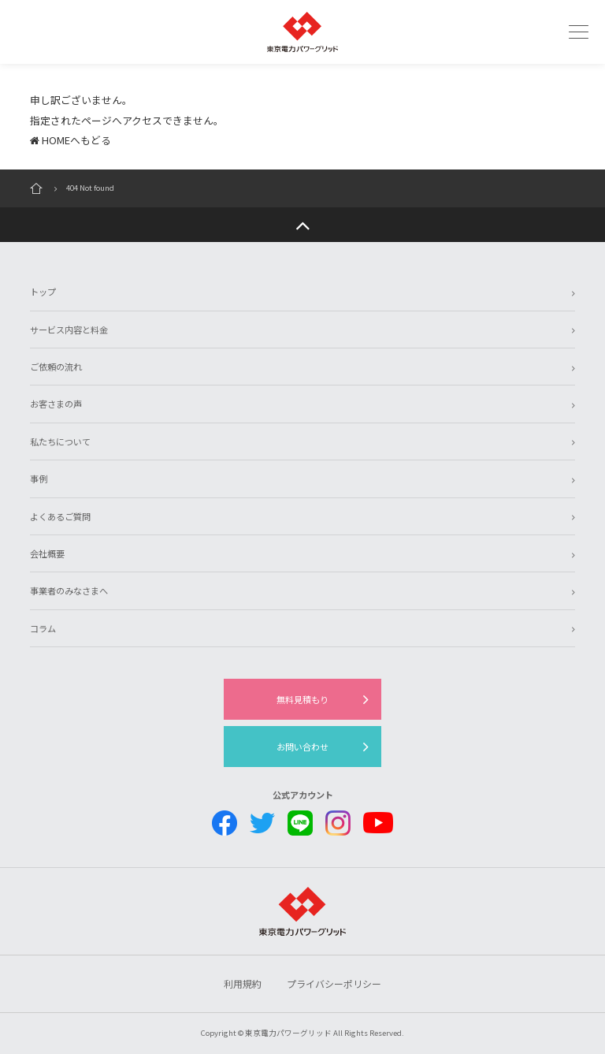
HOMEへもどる (70, 139)
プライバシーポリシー (334, 983)
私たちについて (60, 441)
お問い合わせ (302, 746)
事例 (38, 478)
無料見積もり (302, 699)
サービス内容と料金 (69, 329)
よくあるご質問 (60, 516)
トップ (43, 291)
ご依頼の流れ (56, 366)
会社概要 (47, 553)
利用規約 (243, 983)
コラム (43, 628)
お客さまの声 (56, 403)
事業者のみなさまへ (69, 590)
